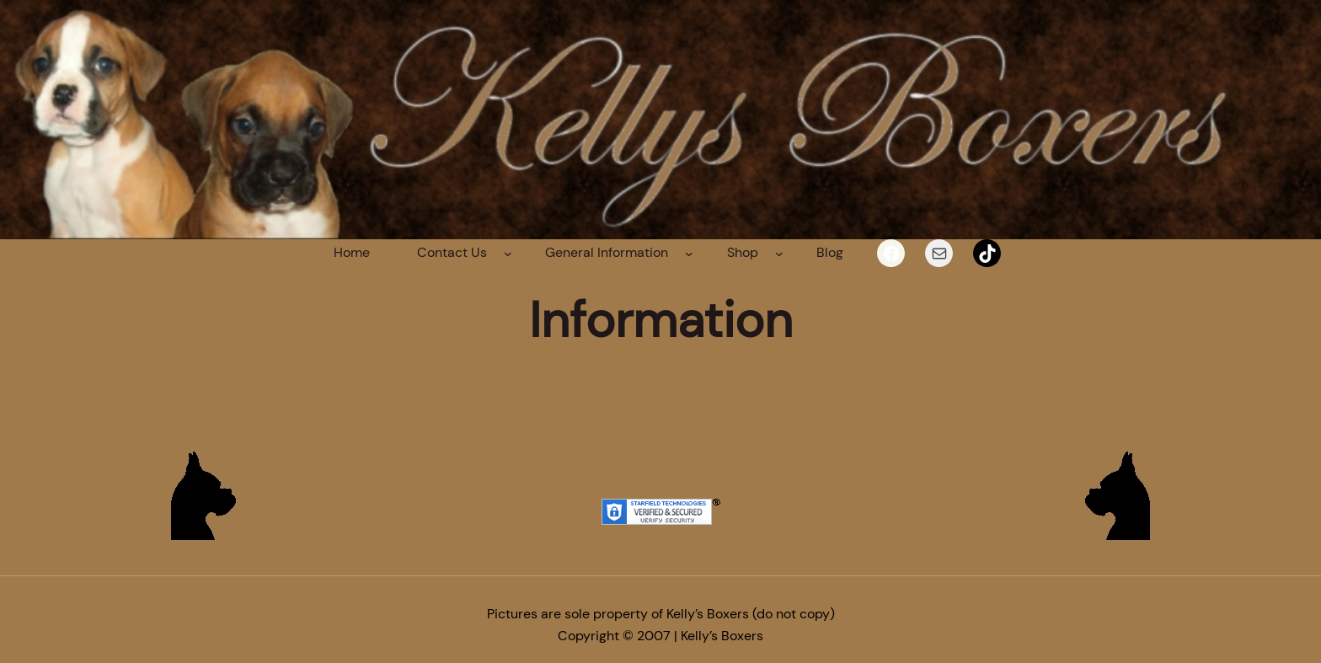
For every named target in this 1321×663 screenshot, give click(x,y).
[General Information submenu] (689, 253)
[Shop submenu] (779, 253)
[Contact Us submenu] (508, 253)
